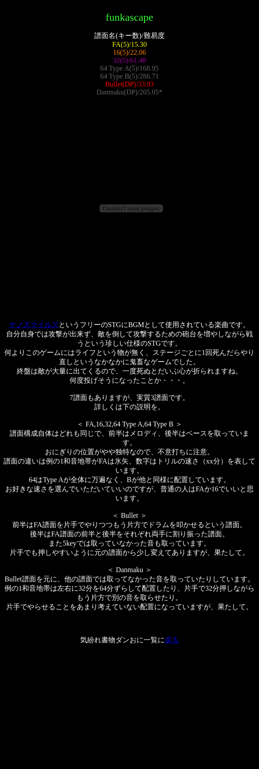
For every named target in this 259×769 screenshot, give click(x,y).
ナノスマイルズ (34, 324)
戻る (172, 640)
